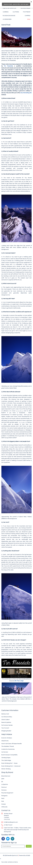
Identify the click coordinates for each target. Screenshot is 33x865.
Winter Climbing (6, 768)
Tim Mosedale (8, 66)
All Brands (4, 807)
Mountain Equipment (7, 792)
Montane (4, 790)
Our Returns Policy (6, 716)
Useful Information (9, 8)
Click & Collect (5, 719)
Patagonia (4, 795)
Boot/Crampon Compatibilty (9, 754)
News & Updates (6, 722)
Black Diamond (5, 776)
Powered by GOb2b (24, 855)
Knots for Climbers (6, 738)
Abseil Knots (4, 740)
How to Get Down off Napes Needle (11, 743)
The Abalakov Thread (7, 746)
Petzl (2, 798)
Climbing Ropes (5, 757)
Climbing (5, 12)
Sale (28, 19)
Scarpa (3, 804)
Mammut (4, 787)
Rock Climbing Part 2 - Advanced (10, 766)
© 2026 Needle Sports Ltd (10, 855)
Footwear (26, 12)
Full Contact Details (6, 725)
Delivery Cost (5, 714)
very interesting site (26, 92)
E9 (2, 781)
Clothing (16, 12)
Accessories (7, 19)
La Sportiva (4, 784)
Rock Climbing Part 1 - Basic (9, 763)
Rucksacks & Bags (9, 15)
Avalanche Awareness (8, 749)
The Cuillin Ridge (6, 760)
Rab (2, 801)
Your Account (5, 728)
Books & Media (25, 8)
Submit (29, 846)
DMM (2, 778)
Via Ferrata (4, 752)
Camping (27, 15)
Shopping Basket (6, 730)
